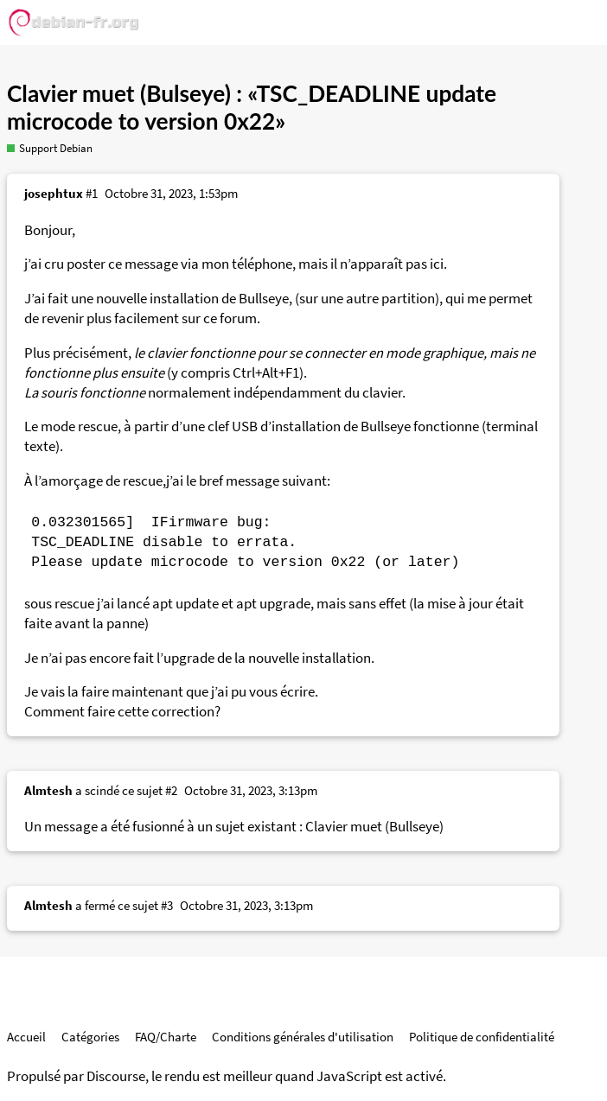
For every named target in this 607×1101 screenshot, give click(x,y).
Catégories (90, 1036)
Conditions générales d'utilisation (302, 1036)
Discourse (115, 1076)
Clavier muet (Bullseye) (374, 827)
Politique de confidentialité (481, 1036)
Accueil (26, 1036)
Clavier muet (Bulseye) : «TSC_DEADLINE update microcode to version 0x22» (251, 107)
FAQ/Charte (165, 1036)
